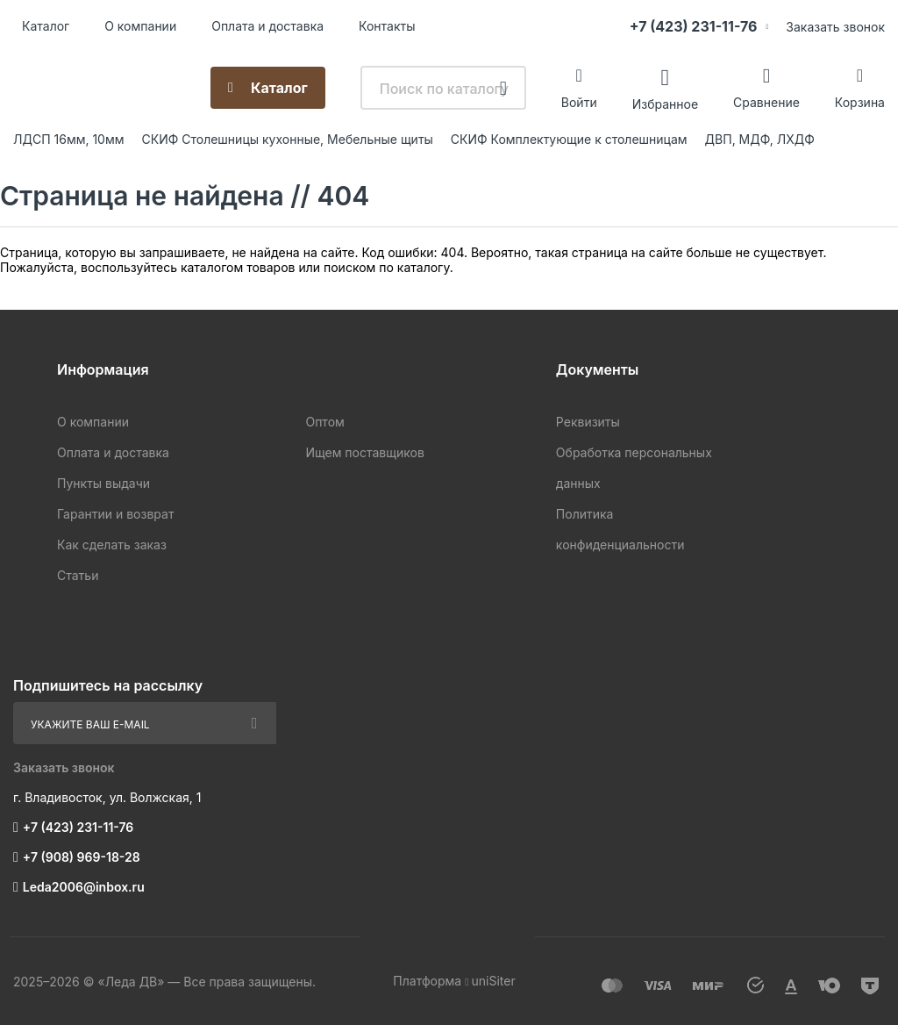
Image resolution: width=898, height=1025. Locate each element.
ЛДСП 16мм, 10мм (69, 139)
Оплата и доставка (267, 25)
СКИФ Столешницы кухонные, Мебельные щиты (287, 139)
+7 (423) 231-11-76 (694, 26)
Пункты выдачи (103, 483)
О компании (140, 25)
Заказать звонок (835, 26)
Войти (579, 102)
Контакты (387, 25)
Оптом (324, 421)
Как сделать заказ (112, 544)
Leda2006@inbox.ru (84, 886)
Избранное (665, 103)
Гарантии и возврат (115, 513)
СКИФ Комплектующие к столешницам (569, 139)
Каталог (45, 25)
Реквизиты (588, 421)
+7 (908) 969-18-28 (81, 856)
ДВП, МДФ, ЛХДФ (760, 139)
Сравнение (766, 102)
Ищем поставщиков (364, 452)
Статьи (77, 575)
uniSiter (494, 980)
